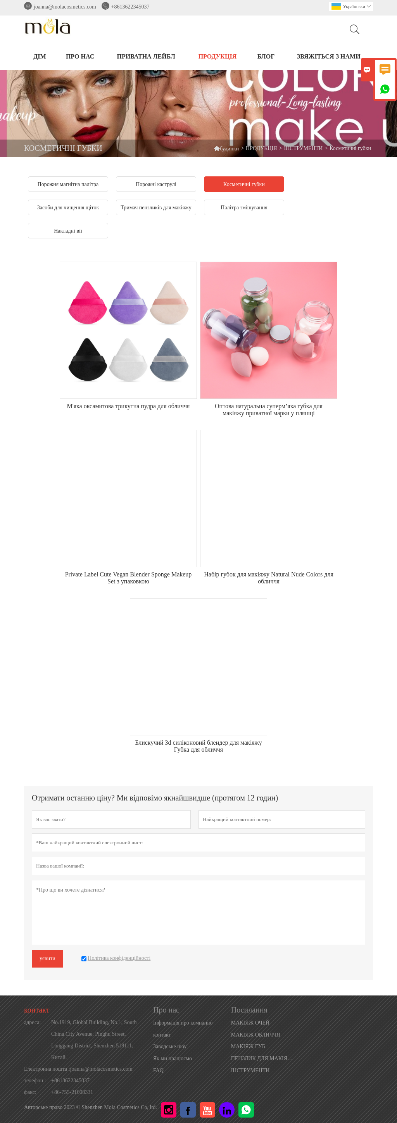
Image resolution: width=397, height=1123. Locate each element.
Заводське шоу (169, 1046)
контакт (36, 1010)
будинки (226, 148)
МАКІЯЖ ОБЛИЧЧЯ (255, 1035)
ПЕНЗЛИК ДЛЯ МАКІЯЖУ (263, 1058)
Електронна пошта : (47, 1069)
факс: (30, 1092)
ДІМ (39, 56)
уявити (47, 958)
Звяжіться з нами (329, 56)
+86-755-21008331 (72, 1092)
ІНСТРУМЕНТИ (303, 148)
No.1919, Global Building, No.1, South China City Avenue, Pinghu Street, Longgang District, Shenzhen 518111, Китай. (94, 1039)
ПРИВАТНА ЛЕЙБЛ (146, 56)
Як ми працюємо (172, 1058)
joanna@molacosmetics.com (65, 7)
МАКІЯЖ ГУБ (248, 1046)
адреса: (32, 1022)
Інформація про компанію (183, 1023)
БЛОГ (266, 56)
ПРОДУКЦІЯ (217, 56)
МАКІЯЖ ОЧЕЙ (250, 1023)
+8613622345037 (130, 7)
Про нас (80, 56)
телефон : (35, 1080)
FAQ (158, 1070)
